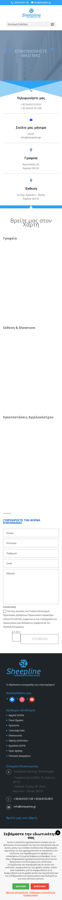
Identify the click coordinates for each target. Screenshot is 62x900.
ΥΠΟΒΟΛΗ (40, 639)
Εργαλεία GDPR (17, 745)
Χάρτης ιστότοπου (18, 740)
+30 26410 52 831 (31, 104)
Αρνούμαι (40, 886)
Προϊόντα (14, 725)
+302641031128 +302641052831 (33, 799)
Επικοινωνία (15, 735)
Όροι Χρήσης (15, 750)
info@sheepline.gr (31, 137)
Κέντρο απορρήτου (17, 892)
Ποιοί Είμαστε (16, 720)
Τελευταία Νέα (16, 730)
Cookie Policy (30, 895)
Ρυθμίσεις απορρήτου (42, 892)
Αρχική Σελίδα (16, 715)
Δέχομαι (21, 886)
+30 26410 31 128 (31, 108)
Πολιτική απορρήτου (20, 755)
